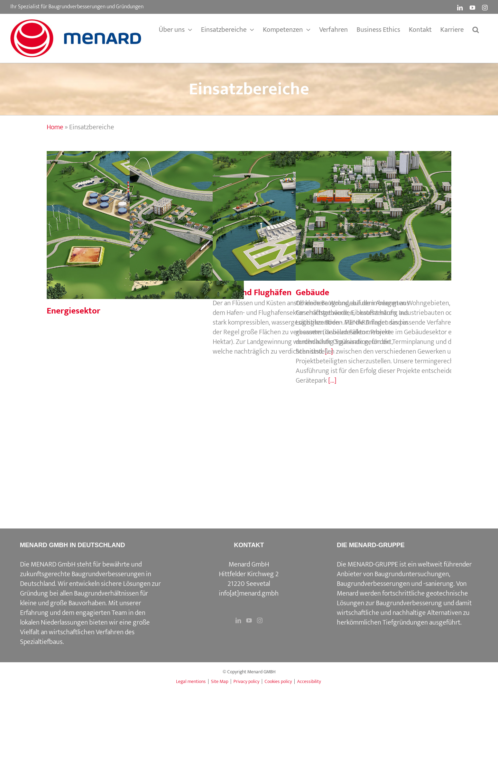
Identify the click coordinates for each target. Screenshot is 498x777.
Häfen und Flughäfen (252, 292)
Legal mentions (191, 681)
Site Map (219, 681)
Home (55, 127)
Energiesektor (73, 311)
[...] (332, 380)
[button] (475, 29)
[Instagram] (259, 620)
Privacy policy (246, 681)
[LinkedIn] (238, 620)
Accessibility (309, 681)
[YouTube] (249, 620)
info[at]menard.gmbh (249, 593)
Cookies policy (278, 681)
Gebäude (312, 292)
